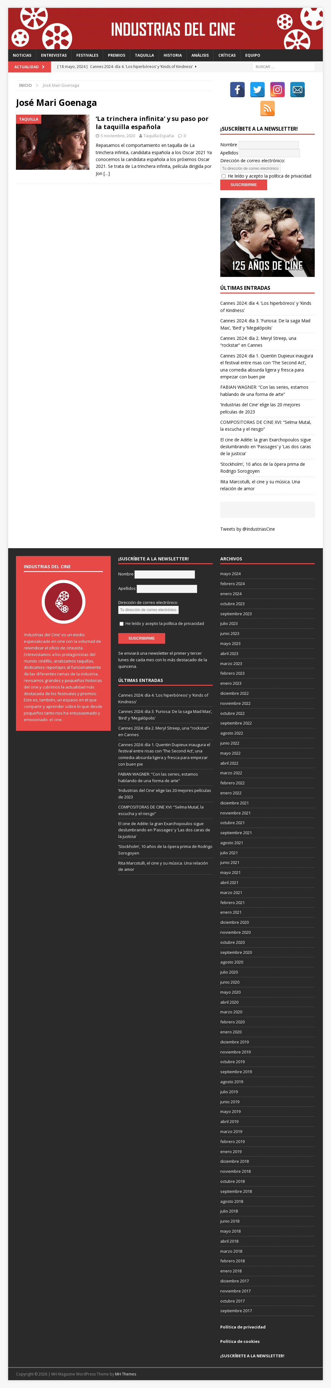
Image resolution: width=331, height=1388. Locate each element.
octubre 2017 (232, 1301)
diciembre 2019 (234, 1042)
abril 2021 (229, 882)
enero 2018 (231, 1271)
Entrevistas (54, 55)
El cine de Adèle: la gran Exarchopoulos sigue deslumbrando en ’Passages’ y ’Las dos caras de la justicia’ (265, 447)
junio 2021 (229, 862)
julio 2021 (229, 852)
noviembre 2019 (235, 1052)
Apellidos (229, 153)
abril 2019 (229, 1121)
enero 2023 (231, 683)
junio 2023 (229, 633)
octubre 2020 (232, 942)
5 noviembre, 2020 (118, 135)
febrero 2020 (232, 1022)
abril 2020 (229, 1002)
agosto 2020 (231, 962)
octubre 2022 (232, 713)
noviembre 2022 (235, 703)
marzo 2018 (231, 1251)
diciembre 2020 (234, 922)
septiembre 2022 (236, 723)
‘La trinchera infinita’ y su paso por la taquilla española (152, 122)
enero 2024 (231, 593)
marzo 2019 (231, 1131)
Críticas (227, 55)
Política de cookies (240, 1341)
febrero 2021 (232, 902)
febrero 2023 (232, 673)
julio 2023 (229, 623)
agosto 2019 (231, 1081)
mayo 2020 (230, 992)
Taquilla (144, 55)
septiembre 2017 (236, 1310)
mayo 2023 (230, 643)
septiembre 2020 (236, 952)
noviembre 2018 (235, 1171)
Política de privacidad (243, 1327)
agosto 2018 (231, 1201)
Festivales (87, 55)
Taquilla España (159, 135)
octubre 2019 (232, 1061)
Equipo (252, 55)
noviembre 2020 (235, 932)
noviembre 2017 (235, 1291)
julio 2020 (229, 972)
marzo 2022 (231, 773)
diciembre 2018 (234, 1161)
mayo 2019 (230, 1111)
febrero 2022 (232, 783)
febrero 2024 (232, 583)
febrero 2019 (232, 1141)
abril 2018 (229, 1241)
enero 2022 (231, 793)
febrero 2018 (232, 1261)
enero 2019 (231, 1151)
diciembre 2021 (234, 803)
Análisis (200, 55)
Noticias (22, 55)
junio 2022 (229, 743)
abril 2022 (229, 763)
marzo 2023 (231, 663)
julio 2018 (229, 1211)
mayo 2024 (230, 573)
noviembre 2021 (235, 813)
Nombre (228, 145)
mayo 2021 (230, 872)
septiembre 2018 (236, 1191)
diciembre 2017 (234, 1281)
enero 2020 (231, 1032)
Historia (173, 55)
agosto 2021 (231, 842)
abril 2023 (229, 653)
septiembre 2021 (236, 832)
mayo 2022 (230, 753)
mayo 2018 (230, 1231)
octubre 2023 (232, 603)
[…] (107, 173)
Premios (116, 55)
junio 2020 (229, 982)
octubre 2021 (232, 822)
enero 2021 (231, 912)
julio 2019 (229, 1091)
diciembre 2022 (234, 693)
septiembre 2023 (236, 613)
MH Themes (125, 1374)
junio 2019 (229, 1102)
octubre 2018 (232, 1181)
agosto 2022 (231, 733)
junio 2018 (229, 1221)
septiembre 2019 (236, 1071)
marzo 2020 (231, 1012)
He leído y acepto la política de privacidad (269, 176)
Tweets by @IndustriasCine (247, 529)
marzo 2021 (231, 892)
